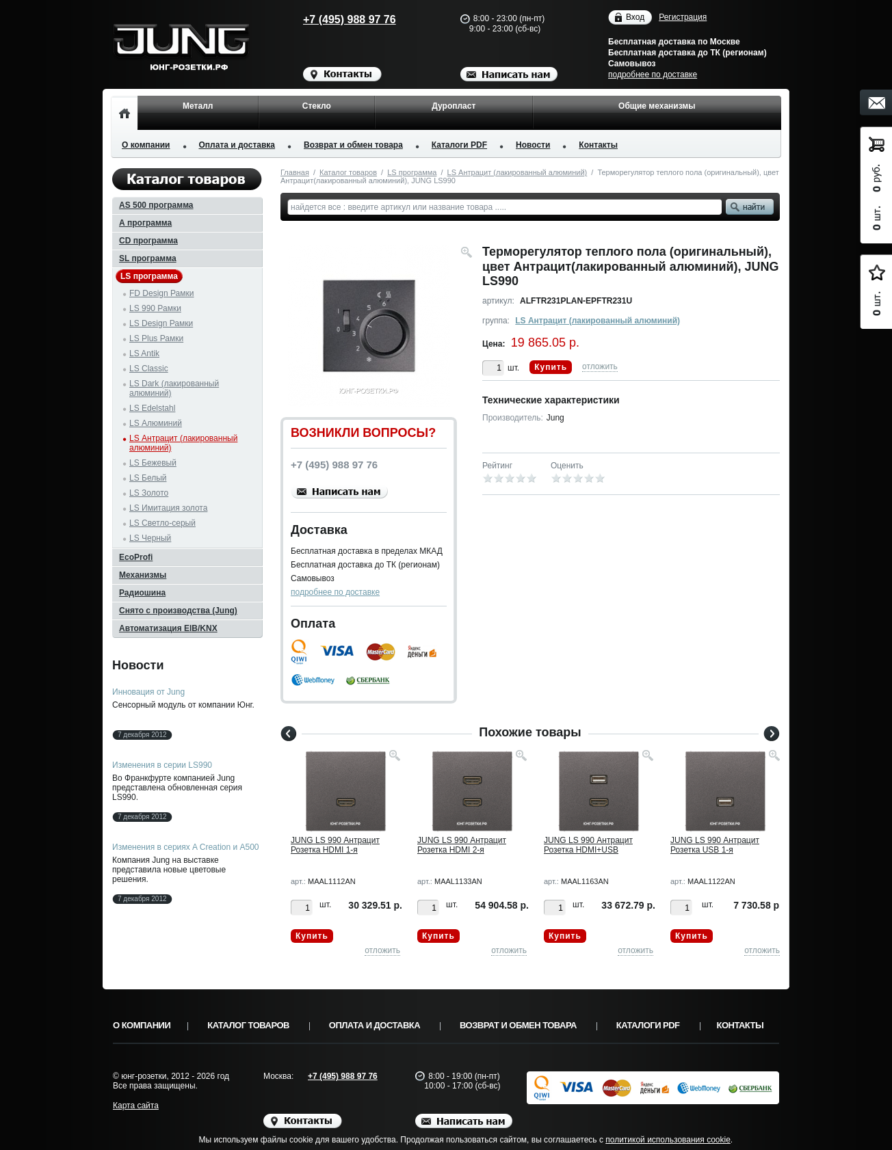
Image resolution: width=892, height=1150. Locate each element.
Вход (635, 17)
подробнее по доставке (652, 74)
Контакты (598, 145)
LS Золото (148, 493)
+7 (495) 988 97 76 (336, 19)
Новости (533, 145)
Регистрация (683, 17)
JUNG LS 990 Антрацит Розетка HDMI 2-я (461, 845)
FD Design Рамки (161, 293)
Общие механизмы (656, 106)
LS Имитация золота (168, 508)
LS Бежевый (152, 463)
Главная (294, 172)
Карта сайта (136, 1105)
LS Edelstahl (152, 408)
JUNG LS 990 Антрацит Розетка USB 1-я (714, 845)
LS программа (411, 172)
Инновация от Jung (148, 692)
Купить (550, 367)
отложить (600, 366)
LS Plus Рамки (156, 338)
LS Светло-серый (162, 523)
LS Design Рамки (161, 323)
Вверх (832, 1107)
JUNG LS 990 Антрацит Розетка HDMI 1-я (335, 845)
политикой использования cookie (668, 1140)
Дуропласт (453, 106)
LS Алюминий (155, 423)
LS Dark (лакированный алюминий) (174, 388)
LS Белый (148, 478)
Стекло (316, 106)
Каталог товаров (348, 172)
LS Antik (144, 353)
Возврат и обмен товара (353, 145)
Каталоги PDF (459, 145)
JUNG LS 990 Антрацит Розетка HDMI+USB (588, 845)
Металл (198, 106)
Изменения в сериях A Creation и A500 (185, 847)
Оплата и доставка (237, 145)
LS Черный (150, 538)
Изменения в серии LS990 (162, 765)
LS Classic (148, 368)
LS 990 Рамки (155, 308)
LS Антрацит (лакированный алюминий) (517, 172)
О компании (146, 145)
